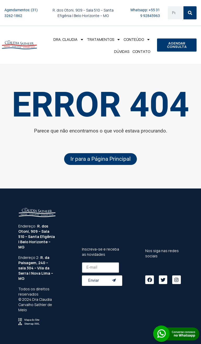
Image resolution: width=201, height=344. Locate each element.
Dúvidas (121, 51)
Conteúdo (137, 39)
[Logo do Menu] (19, 44)
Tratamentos (103, 39)
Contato (141, 51)
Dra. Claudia (68, 39)
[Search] (190, 12)
